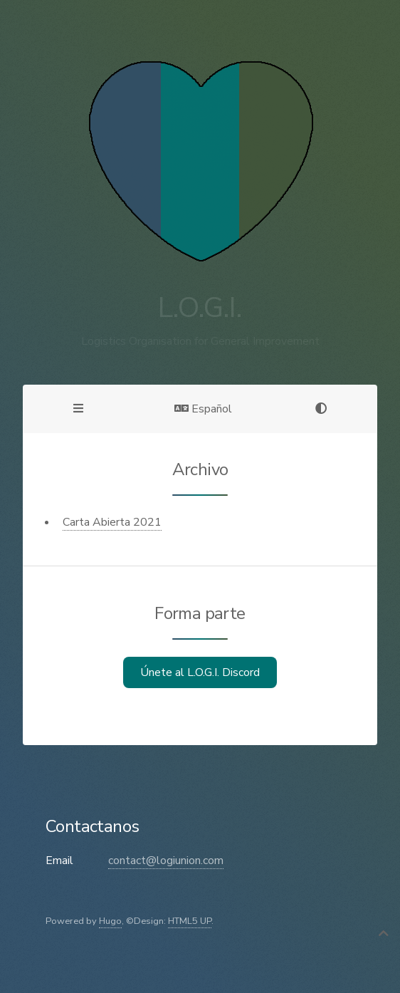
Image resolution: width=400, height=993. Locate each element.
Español (203, 409)
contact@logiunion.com (165, 860)
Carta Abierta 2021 (112, 522)
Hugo (110, 921)
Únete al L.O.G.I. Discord (200, 672)
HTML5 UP (189, 921)
